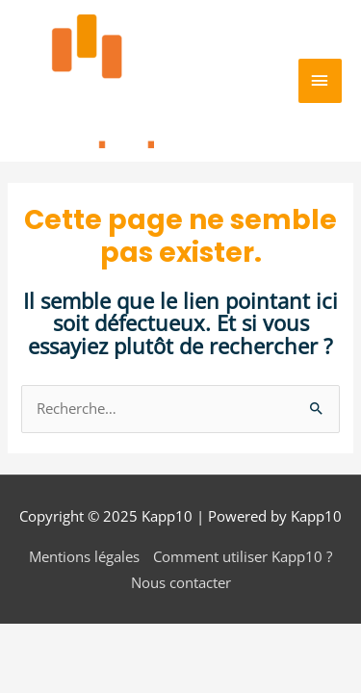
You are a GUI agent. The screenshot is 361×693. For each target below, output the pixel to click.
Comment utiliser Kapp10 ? (242, 556)
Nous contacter (181, 582)
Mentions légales (84, 556)
